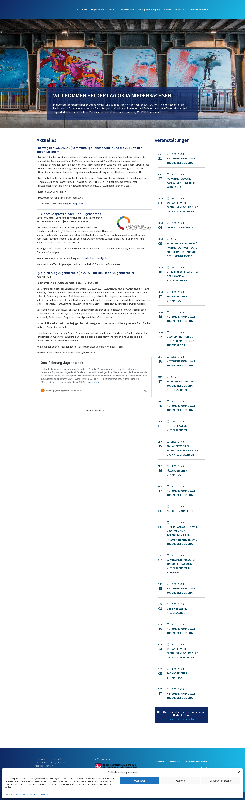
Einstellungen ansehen (221, 780)
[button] (238, 772)
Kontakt (184, 761)
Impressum (44, 794)
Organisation (97, 9)
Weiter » (99, 410)
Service (167, 9)
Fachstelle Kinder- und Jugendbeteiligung (140, 9)
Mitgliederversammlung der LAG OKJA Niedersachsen (183, 276)
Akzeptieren (139, 780)
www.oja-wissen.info (181, 719)
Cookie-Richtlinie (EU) (199, 767)
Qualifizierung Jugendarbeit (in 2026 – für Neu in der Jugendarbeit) (85, 273)
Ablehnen (180, 780)
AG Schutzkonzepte (180, 227)
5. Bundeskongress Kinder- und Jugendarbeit (69, 214)
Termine (112, 9)
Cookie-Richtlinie (11, 794)
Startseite (82, 9)
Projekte (179, 9)
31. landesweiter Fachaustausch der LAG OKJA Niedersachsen (182, 653)
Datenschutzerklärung (29, 794)
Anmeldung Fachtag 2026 (69, 203)
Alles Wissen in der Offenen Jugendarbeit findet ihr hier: (182, 713)
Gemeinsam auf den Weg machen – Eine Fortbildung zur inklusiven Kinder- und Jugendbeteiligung (182, 535)
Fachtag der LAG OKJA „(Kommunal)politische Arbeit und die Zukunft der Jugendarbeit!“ (89, 150)
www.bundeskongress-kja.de (92, 258)
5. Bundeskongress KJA (199, 9)
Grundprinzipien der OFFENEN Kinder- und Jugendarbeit (180, 341)
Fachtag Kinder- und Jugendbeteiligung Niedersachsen (180, 386)
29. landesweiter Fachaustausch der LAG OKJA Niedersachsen (182, 207)
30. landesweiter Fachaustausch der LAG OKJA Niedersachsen (182, 450)
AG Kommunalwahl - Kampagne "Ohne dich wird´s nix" (181, 183)
